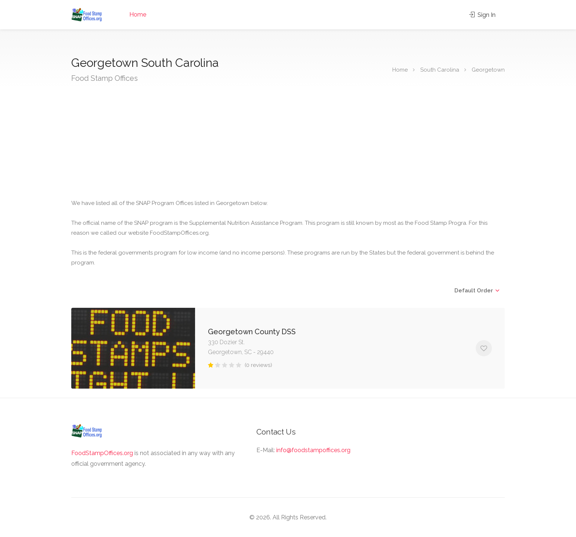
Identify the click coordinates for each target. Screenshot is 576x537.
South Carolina (439, 69)
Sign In (482, 14)
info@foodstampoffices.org (313, 450)
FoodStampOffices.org (102, 453)
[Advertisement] (291, 143)
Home (137, 14)
